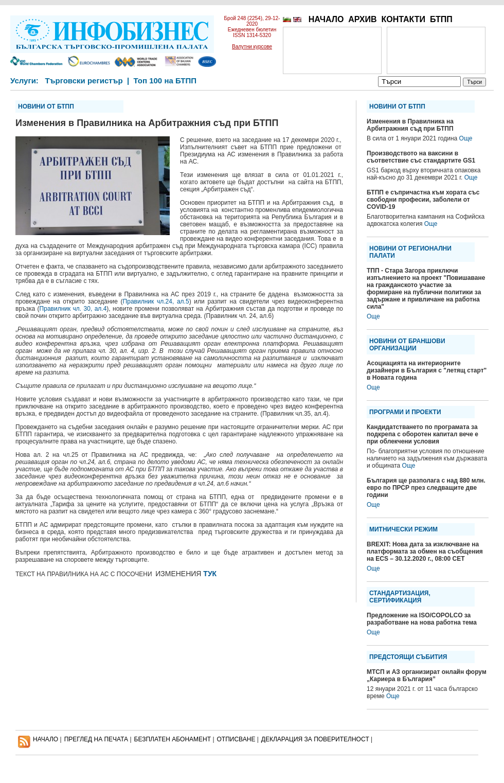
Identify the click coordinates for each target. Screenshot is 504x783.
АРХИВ (362, 19)
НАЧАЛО (326, 19)
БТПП (441, 19)
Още (466, 138)
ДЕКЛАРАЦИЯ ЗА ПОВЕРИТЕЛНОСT (315, 739)
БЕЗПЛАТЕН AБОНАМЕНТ (172, 739)
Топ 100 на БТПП (165, 80)
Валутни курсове (252, 46)
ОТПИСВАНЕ (236, 739)
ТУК (210, 574)
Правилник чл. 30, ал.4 (73, 308)
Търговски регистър (83, 80)
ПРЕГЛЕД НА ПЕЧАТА (96, 739)
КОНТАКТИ (403, 19)
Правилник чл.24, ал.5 (156, 301)
